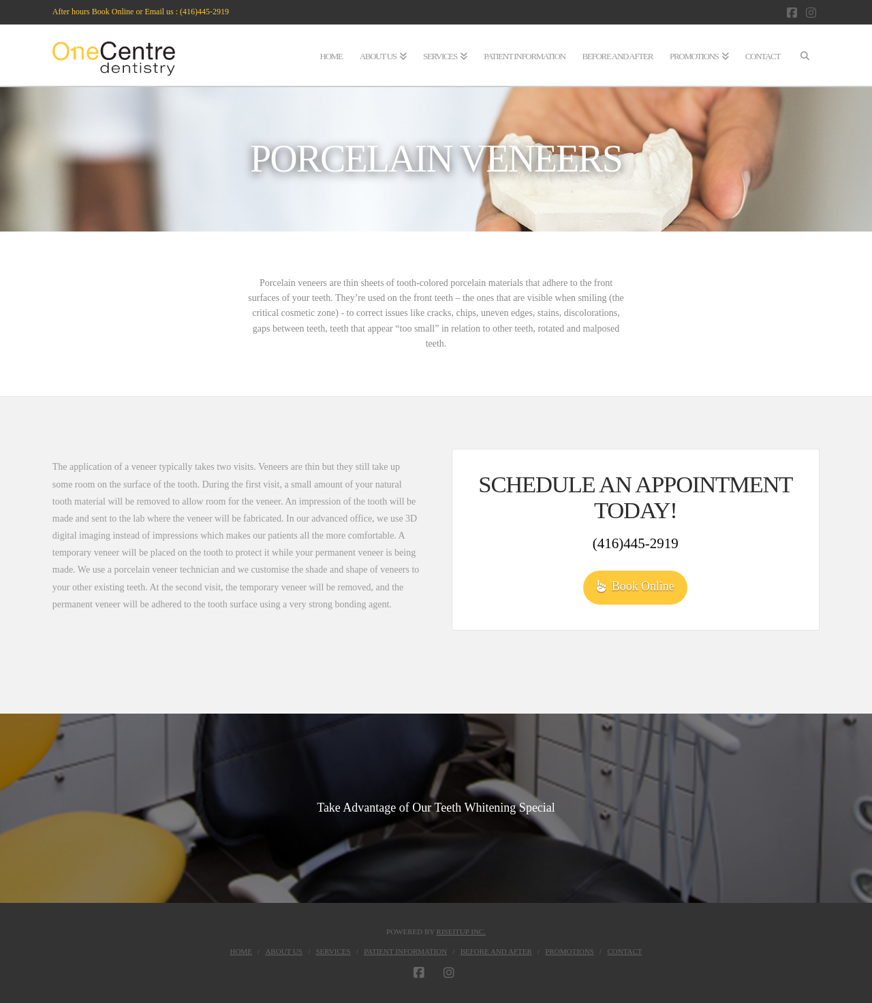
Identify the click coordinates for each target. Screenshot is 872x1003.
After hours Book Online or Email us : (116, 11)
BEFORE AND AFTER (496, 951)
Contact (624, 951)
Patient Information (405, 951)
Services (333, 951)
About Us (283, 951)
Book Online (635, 586)
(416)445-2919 (204, 11)
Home (240, 951)
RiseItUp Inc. (461, 931)
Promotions (569, 951)
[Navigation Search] (804, 55)
